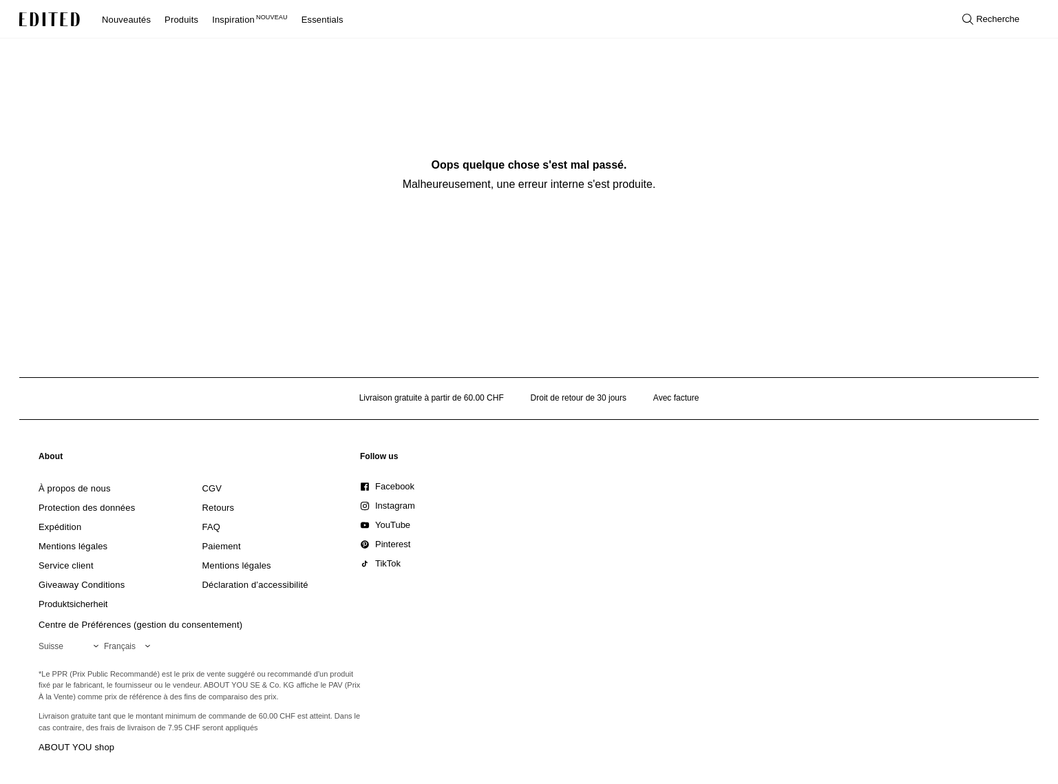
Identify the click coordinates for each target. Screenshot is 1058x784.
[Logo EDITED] (49, 19)
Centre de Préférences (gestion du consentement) (140, 624)
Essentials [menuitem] (322, 19)
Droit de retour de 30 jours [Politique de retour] (578, 398)
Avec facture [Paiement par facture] (676, 398)
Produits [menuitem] (181, 19)
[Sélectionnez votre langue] (130, 646)
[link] (51, 459)
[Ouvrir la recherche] (990, 19)
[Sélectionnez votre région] (71, 646)
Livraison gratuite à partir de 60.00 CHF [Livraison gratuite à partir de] (431, 398)
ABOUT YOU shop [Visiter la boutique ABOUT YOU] (76, 747)
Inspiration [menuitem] (250, 19)
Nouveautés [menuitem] (126, 19)
